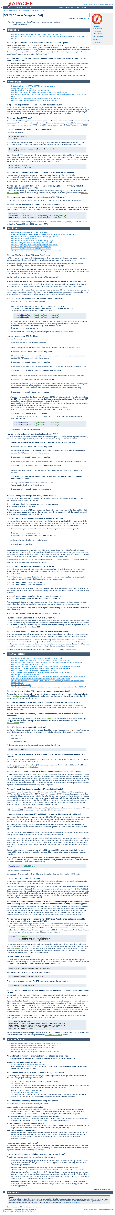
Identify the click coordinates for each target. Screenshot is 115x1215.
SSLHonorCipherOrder (60, 1010)
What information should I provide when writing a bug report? (32, 1047)
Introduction (17, 277)
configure (48, 1121)
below (60, 292)
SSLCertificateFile (53, 1035)
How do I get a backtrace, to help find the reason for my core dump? (35, 1051)
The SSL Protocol (99, 33)
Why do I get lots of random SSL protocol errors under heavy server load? (37, 658)
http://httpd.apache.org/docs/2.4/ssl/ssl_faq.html (28, 1064)
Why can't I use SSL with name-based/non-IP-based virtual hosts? (34, 670)
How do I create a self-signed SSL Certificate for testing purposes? (34, 236)
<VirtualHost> (13, 193)
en (85, 18)
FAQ (98, 4)
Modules (85, 4)
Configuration (97, 28)
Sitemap (110, 4)
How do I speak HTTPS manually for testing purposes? (30, 90)
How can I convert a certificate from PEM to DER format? (31, 249)
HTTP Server (14, 10)
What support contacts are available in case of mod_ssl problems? (34, 1045)
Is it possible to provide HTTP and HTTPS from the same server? (34, 86)
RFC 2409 (44, 1017)
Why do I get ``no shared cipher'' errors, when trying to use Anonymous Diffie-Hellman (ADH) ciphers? (46, 666)
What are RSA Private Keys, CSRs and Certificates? (29, 232)
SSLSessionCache (14, 696)
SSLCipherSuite (31, 767)
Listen (67, 191)
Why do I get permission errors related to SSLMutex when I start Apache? (36, 34)
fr (88, 18)
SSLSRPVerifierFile (66, 962)
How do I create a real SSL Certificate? (24, 239)
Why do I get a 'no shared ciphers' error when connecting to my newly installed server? (41, 668)
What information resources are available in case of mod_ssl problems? (36, 1043)
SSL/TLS (43, 10)
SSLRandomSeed (22, 77)
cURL (60, 159)
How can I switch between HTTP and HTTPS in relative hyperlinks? (34, 100)
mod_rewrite (29, 209)
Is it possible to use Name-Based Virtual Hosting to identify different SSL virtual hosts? (41, 672)
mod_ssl (25, 75)
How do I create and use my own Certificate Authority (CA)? (32, 241)
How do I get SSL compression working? (25, 675)
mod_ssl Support (98, 36)
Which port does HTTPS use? (21, 88)
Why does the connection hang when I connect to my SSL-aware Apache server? (39, 92)
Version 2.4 (35, 10)
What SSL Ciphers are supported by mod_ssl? (27, 664)
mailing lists (76, 1203)
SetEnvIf (16, 948)
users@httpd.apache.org (20, 1083)
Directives (92, 4)
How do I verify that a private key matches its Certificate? (31, 247)
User (40, 54)
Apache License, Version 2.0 (25, 1211)
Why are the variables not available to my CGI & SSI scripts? (36, 98)
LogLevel (47, 1007)
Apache (5, 10)
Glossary (104, 4)
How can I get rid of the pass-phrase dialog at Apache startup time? (34, 245)
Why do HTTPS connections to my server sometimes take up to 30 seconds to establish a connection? (47, 662)
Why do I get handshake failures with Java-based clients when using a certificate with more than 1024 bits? (48, 687)
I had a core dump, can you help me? (24, 1049)
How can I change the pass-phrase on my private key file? (31, 243)
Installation (96, 26)
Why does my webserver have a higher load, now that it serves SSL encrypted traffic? (41, 660)
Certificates (97, 31)
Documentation (25, 10)
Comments (97, 42)
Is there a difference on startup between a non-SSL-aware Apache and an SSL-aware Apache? (44, 234)
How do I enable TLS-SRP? (21, 685)
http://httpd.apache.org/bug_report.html (24, 1092)
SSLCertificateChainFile (59, 650)
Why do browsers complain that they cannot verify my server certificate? (36, 251)
